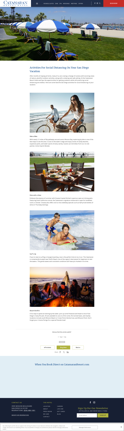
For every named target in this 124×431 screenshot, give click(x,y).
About (45, 409)
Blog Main (63, 347)
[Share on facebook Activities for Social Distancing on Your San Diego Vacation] (60, 352)
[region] (62, 427)
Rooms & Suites (49, 3)
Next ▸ (78, 347)
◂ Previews (47, 347)
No (65, 337)
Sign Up (103, 415)
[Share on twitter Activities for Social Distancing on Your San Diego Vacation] (64, 352)
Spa (60, 3)
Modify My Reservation (20, 415)
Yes (61, 337)
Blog (59, 414)
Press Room (47, 411)
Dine (56, 3)
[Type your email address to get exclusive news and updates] (87, 415)
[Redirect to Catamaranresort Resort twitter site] (100, 3)
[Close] (121, 427)
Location (46, 406)
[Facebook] (91, 402)
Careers (60, 406)
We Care (46, 414)
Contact (46, 416)
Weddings (66, 3)
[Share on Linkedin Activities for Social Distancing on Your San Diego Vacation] (67, 352)
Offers (80, 3)
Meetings (74, 3)
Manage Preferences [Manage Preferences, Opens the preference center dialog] (85, 427)
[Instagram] (95, 402)
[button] (37, 2)
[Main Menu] (37, 4)
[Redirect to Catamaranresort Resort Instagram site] (97, 3)
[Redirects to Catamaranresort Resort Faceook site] (95, 3)
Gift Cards (61, 411)
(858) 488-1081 (29, 410)
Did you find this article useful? (61, 332)
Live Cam (60, 409)
